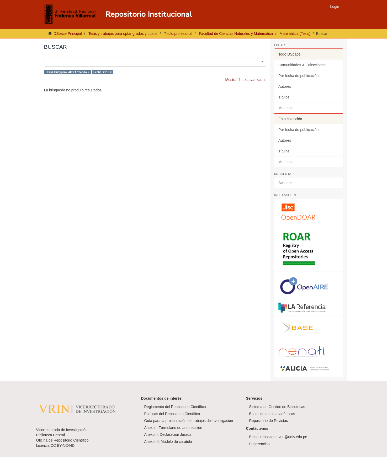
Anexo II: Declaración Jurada (168, 434)
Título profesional (178, 33)
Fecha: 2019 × (102, 72)
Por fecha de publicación (298, 76)
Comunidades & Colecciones (302, 65)
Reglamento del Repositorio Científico (175, 407)
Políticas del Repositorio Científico (172, 414)
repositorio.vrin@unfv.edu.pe (283, 437)
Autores (284, 86)
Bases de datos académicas (272, 414)
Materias (285, 108)
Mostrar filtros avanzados (245, 80)
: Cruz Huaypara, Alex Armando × (67, 72)
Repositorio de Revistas (268, 421)
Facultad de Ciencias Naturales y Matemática (236, 33)
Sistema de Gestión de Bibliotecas (277, 407)
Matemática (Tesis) (295, 33)
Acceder (285, 183)
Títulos (283, 97)
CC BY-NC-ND (63, 445)
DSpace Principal (68, 33)
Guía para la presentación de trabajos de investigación (188, 421)
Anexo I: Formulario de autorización (173, 428)
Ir (262, 62)
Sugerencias (259, 444)
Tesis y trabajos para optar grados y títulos (122, 33)
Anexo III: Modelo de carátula (168, 441)
